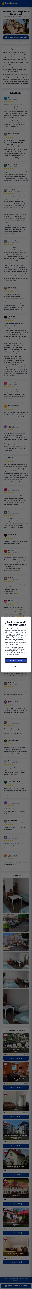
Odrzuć (16, 666)
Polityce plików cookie (12, 654)
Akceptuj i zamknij (16, 660)
